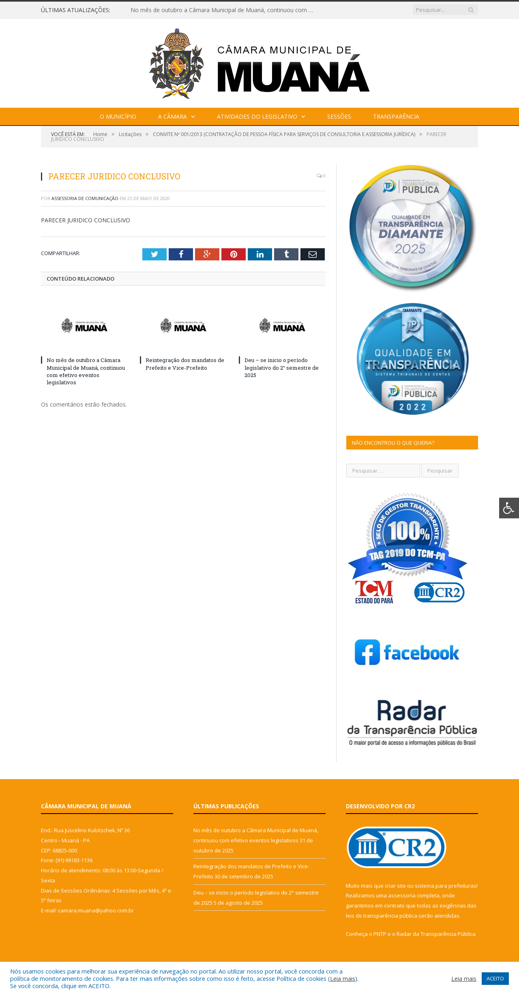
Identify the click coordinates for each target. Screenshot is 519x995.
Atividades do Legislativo (257, 116)
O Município (118, 116)
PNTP (379, 933)
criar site (395, 885)
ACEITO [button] (495, 978)
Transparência (396, 116)
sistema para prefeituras (445, 885)
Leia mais (342, 978)
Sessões (339, 116)
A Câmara (172, 116)
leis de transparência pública (381, 915)
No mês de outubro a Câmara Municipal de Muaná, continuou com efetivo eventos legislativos (224, 10)
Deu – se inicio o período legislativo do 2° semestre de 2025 (281, 367)
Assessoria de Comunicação (84, 198)
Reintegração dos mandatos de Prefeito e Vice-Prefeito (185, 363)
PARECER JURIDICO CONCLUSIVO (85, 220)
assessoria (402, 895)
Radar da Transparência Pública (436, 933)
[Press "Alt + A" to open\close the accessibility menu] (509, 508)
